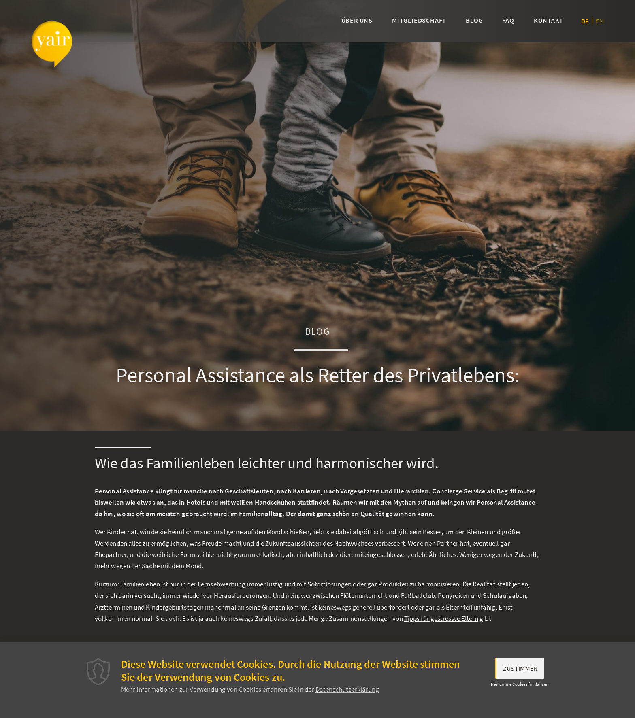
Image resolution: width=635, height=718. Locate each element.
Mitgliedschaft (419, 20)
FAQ (508, 20)
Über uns (357, 20)
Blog (474, 20)
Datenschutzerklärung (347, 691)
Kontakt (549, 20)
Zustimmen (520, 670)
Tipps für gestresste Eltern (441, 618)
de (585, 21)
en (599, 21)
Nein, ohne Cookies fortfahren (519, 685)
